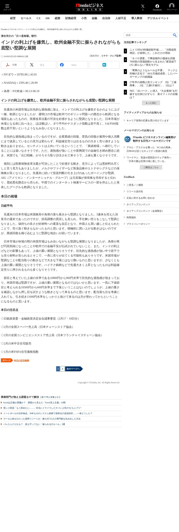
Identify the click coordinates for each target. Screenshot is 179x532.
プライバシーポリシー (138, 224)
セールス (26, 18)
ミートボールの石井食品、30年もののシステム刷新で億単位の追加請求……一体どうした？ (47, 413)
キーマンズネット (50, 397)
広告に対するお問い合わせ (141, 198)
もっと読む (151, 103)
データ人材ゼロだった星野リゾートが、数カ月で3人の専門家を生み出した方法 (41, 419)
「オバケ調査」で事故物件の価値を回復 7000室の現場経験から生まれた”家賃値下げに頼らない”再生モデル (154, 61)
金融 (94, 18)
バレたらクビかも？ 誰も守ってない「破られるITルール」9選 (34, 424)
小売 (84, 18)
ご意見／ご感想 (135, 185)
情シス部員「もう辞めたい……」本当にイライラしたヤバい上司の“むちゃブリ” (42, 408)
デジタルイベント (158, 18)
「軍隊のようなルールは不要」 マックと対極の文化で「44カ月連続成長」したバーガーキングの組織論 (154, 73)
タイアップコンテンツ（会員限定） (145, 211)
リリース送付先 (135, 191)
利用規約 (131, 217)
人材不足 (120, 18)
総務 (57, 18)
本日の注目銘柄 (21, 360)
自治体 (106, 18)
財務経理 (70, 18)
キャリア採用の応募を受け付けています (148, 120)
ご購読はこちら (151, 167)
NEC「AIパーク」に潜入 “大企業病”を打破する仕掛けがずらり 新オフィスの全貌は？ (154, 94)
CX (39, 18)
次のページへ (73, 369)
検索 (175, 35)
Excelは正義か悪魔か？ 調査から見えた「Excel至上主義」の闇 (34, 402)
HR (48, 18)
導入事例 (136, 18)
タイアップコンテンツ (138, 204)
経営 (13, 18)
